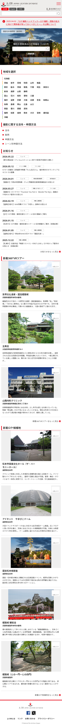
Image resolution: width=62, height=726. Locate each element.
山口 (32, 104)
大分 (32, 113)
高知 (25, 108)
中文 (20, 9)
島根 (12, 104)
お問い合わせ (30, 718)
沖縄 (6, 117)
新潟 (6, 91)
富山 (6, 95)
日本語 (5, 9)
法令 (7, 130)
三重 (32, 95)
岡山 (19, 104)
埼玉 (38, 87)
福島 (38, 83)
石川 (12, 95)
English (13, 9)
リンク (20, 718)
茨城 (19, 87)
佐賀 (12, 113)
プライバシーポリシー (46, 718)
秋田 (25, 83)
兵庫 (32, 100)
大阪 (25, 100)
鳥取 (6, 104)
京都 (19, 100)
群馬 (25, 87)
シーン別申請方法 (13, 143)
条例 (7, 134)
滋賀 (12, 100)
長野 (12, 91)
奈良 (38, 100)
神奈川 (46, 87)
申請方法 (9, 139)
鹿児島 (46, 113)
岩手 (12, 83)
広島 (25, 104)
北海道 (7, 78)
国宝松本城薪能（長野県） (13, 31)
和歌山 (46, 100)
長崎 (19, 113)
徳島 (6, 108)
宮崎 (38, 113)
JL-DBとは (11, 718)
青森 (6, 83)
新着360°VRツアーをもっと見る (46, 421)
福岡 (6, 113)
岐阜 (19, 95)
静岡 (25, 91)
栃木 (12, 87)
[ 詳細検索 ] (31, 53)
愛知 (25, 95)
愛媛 (19, 108)
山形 (32, 83)
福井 (6, 100)
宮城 (19, 83)
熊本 (25, 113)
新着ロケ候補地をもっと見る (46, 695)
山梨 (19, 91)
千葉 (32, 87)
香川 (12, 108)
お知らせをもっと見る (49, 251)
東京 (6, 87)
